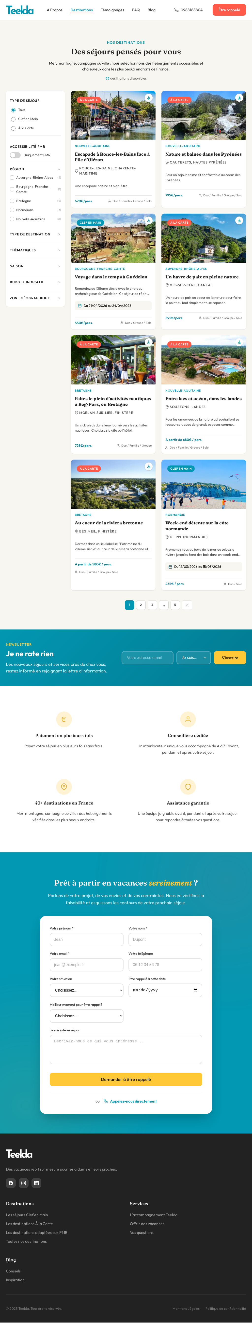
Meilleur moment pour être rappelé (76, 1006)
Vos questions (142, 1233)
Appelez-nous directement (130, 1102)
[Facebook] (11, 1184)
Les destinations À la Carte (29, 1225)
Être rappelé (229, 9)
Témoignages (112, 9)
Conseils (13, 1272)
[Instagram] (24, 1184)
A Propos (55, 9)
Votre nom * (137, 929)
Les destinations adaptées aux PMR (36, 1233)
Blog (152, 9)
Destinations (81, 9)
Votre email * (60, 954)
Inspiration (15, 1281)
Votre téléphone (140, 954)
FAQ (136, 9)
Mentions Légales (186, 1310)
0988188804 (188, 9)
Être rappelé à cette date (147, 979)
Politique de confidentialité (225, 1310)
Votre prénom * (62, 929)
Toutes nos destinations (26, 1242)
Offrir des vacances (147, 1225)
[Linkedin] (36, 1184)
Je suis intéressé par (65, 1031)
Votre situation (61, 979)
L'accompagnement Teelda (153, 1216)
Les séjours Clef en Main (27, 1216)
